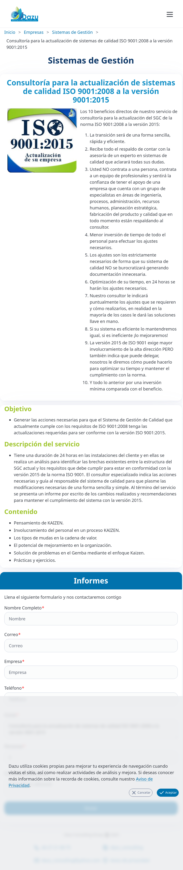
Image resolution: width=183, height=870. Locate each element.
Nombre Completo (91, 615)
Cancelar (141, 793)
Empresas (33, 32)
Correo (91, 642)
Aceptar (168, 793)
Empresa (91, 668)
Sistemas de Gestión (72, 32)
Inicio (9, 32)
